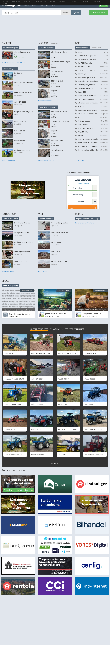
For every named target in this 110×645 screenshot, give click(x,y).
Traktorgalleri (11, 4)
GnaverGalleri (97, 1)
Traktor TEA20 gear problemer (88, 56)
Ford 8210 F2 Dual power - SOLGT (71, 429)
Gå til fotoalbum (8, 271)
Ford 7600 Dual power (13, 455)
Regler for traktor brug (86, 128)
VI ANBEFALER (56, 329)
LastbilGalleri (16, 1)
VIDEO (41, 214)
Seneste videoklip (46, 218)
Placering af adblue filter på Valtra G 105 (88, 59)
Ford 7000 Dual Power (93, 429)
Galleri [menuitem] (26, 5)
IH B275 (81, 106)
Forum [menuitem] (41, 5)
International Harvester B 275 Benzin (72, 353)
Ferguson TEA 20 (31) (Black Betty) (18, 379)
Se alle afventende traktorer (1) (14, 62)
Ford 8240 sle (83, 124)
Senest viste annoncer (48, 107)
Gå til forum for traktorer (84, 223)
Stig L (11, 314)
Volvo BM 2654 (37, 379)
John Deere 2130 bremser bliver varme (88, 95)
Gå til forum (79, 160)
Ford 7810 (62, 455)
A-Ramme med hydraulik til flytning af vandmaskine (88, 103)
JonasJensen (50, 314)
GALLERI (6, 43)
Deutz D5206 (89, 379)
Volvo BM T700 (37, 404)
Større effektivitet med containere (18, 310)
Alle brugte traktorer (46, 160)
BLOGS (5, 280)
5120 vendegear (84, 121)
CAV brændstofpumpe (86, 99)
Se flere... (55, 463)
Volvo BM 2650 (90, 353)
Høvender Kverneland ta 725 (88, 81)
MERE (54, 5)
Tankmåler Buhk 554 (85, 88)
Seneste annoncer (46, 48)
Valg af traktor (83, 132)
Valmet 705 (62, 404)
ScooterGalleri (28, 1)
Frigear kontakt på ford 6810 (88, 150)
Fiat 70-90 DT (63, 379)
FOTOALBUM (9, 214)
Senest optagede (9, 69)
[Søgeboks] (31, 12)
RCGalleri (53, 1)
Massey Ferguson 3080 (87, 77)
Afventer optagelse (10, 48)
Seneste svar (96, 47)
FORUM (79, 43)
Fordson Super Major (13, 404)
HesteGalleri (74, 1)
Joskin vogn (82, 74)
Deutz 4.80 (82, 92)
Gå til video (42, 271)
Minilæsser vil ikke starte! (87, 110)
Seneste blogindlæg (10, 285)
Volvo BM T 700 (11, 429)
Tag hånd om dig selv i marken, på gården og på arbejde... (61, 309)
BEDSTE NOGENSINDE (74, 329)
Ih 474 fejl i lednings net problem (88, 70)
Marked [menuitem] (34, 5)
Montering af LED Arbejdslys (88, 146)
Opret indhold (98, 12)
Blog (48, 5)
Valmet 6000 (36, 429)
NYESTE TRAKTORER (39, 329)
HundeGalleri (85, 1)
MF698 (80, 135)
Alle (5, 3)
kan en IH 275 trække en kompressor (88, 114)
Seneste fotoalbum (10, 218)
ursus (80, 52)
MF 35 (80, 117)
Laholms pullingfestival (86, 85)
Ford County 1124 (38, 455)
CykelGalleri (63, 1)
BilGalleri (6, 1)
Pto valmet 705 (84, 66)
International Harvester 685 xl (96, 455)
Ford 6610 (9, 353)
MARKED (43, 43)
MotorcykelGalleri (41, 1)
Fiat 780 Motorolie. (85, 63)
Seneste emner (82, 47)
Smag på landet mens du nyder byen (91, 309)
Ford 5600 (88, 404)
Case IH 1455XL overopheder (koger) (88, 139)
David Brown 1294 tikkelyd (88, 143)
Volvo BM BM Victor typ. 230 (42, 353)
